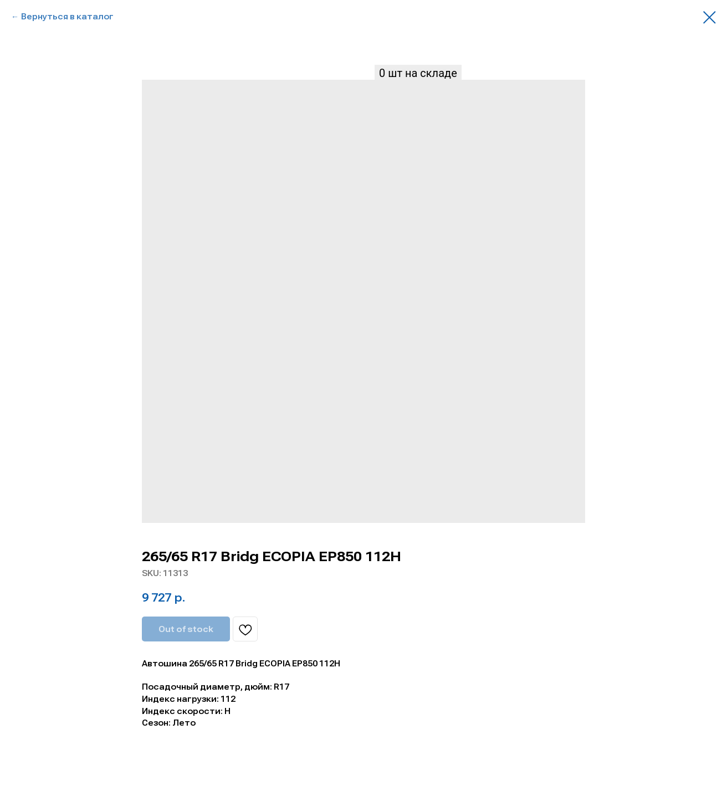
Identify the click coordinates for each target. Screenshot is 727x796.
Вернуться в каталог (67, 16)
